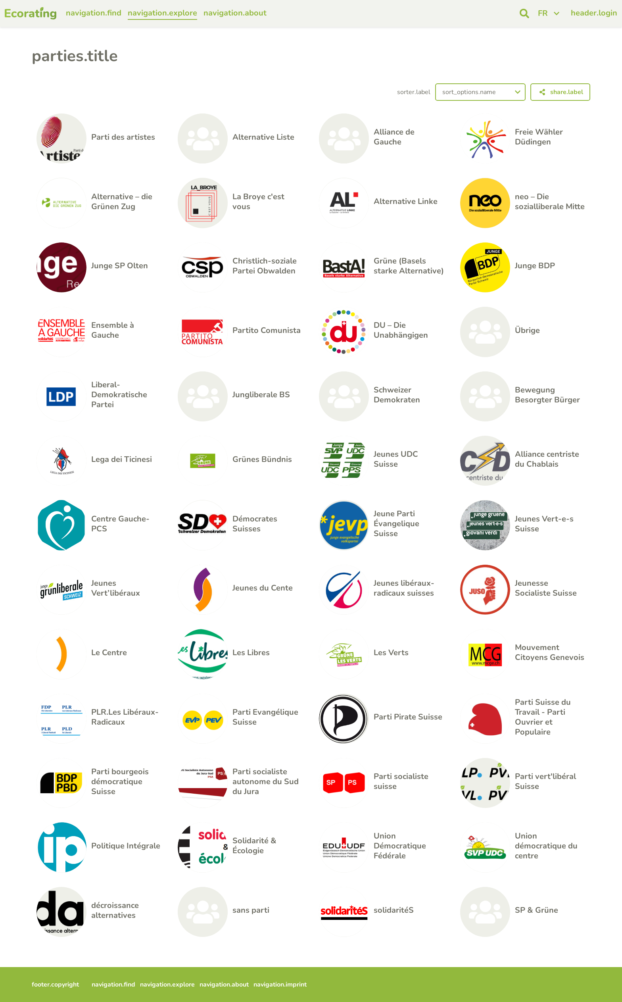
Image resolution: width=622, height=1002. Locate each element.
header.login (594, 13)
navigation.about (235, 13)
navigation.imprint (280, 984)
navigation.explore (162, 13)
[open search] (524, 13)
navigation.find (93, 13)
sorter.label (413, 92)
